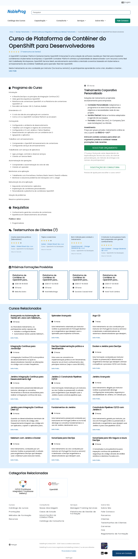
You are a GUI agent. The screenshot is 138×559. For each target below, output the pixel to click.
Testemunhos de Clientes (114, 522)
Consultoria (61, 20)
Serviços (81, 20)
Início (11, 32)
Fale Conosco (122, 20)
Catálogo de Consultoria (52, 521)
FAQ (103, 530)
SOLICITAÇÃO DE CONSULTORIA (104, 167)
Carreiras (106, 526)
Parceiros (106, 515)
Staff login (69, 558)
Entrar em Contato (124, 553)
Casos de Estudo (48, 511)
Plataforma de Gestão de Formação (83, 512)
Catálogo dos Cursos (16, 20)
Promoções (14, 511)
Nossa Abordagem (49, 508)
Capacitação (40, 20)
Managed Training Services (83, 508)
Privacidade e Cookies (69, 551)
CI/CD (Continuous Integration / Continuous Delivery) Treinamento (54, 32)
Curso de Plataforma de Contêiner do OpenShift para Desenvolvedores (101, 32)
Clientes (105, 519)
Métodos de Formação (20, 515)
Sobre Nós (99, 20)
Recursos (13, 519)
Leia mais (12, 71)
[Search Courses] (80, 12)
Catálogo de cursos (18, 508)
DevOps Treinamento (22, 32)
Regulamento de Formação (114, 534)
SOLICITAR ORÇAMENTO (104, 147)
